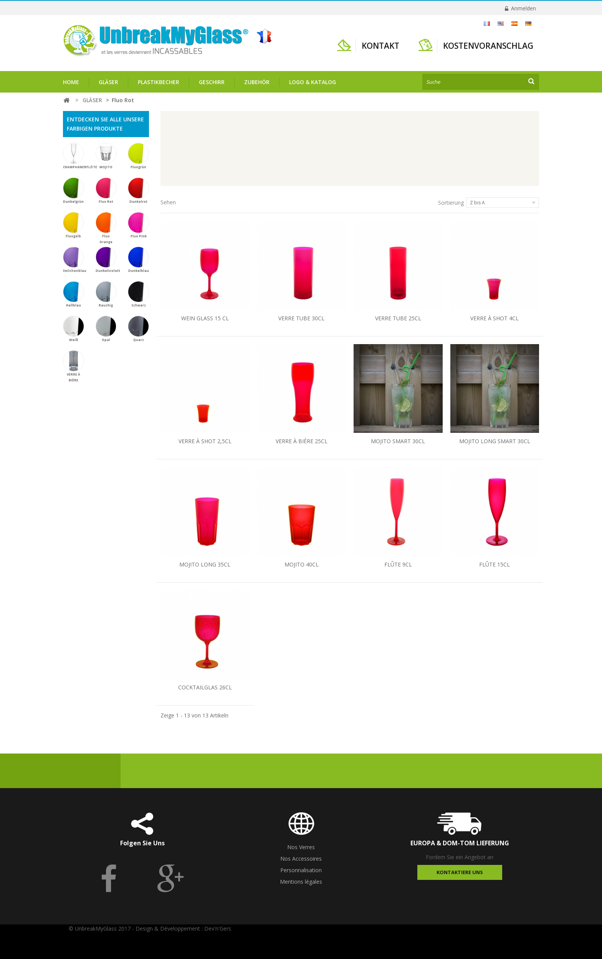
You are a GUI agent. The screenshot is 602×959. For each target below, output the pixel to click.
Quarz (138, 329)
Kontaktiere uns (460, 872)
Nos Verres (301, 847)
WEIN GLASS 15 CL (205, 318)
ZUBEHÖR (257, 82)
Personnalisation (301, 870)
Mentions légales (301, 881)
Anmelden (522, 8)
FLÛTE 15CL (494, 564)
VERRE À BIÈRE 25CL (301, 441)
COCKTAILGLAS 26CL (205, 687)
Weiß (73, 329)
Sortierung (451, 202)
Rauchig (106, 294)
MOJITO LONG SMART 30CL (494, 441)
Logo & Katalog (312, 82)
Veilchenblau (74, 260)
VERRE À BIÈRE (73, 366)
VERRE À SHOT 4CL (494, 318)
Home (71, 82)
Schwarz (138, 294)
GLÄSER (108, 82)
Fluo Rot (106, 190)
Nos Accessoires (301, 858)
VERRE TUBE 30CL (301, 318)
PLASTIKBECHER (158, 82)
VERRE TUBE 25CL (398, 318)
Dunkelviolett (108, 260)
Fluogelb (73, 225)
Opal (106, 329)
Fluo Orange (106, 228)
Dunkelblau (138, 260)
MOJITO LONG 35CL (204, 564)
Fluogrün (138, 156)
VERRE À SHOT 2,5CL (205, 441)
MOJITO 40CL (301, 564)
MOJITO (106, 156)
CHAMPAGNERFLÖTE (80, 156)
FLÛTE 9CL (398, 564)
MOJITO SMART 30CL (398, 441)
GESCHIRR (212, 82)
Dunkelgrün (73, 190)
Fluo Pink (138, 225)
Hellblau (73, 294)
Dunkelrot (138, 190)
